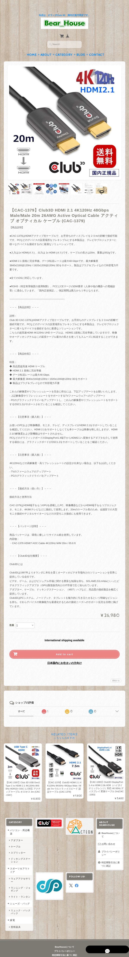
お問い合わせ (108, 836)
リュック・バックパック (20, 904)
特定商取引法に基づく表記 (111, 857)
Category (64, 47)
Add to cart (64, 646)
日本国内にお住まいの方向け (64, 655)
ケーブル (15, 839)
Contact (96, 47)
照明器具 (15, 920)
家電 (12, 913)
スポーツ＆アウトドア (20, 863)
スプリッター (18, 845)
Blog (80, 47)
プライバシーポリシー (111, 846)
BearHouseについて (111, 827)
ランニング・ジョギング (20, 881)
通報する (116, 673)
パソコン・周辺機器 (20, 825)
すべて (21, 704)
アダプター (17, 833)
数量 (11, 617)
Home (32, 47)
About (46, 47)
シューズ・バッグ (20, 896)
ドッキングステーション (20, 853)
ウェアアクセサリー (20, 872)
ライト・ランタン (20, 889)
